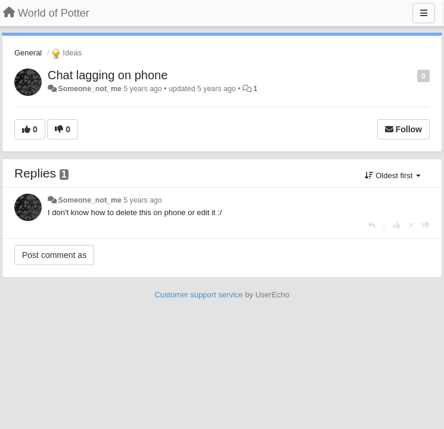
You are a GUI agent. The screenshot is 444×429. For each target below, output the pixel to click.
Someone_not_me (89, 89)
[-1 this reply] (426, 225)
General (28, 52)
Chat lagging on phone (107, 75)
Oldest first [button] (393, 175)
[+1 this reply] (396, 225)
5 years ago (142, 200)
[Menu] (423, 13)
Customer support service (198, 294)
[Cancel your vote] (411, 225)
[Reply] (371, 225)
